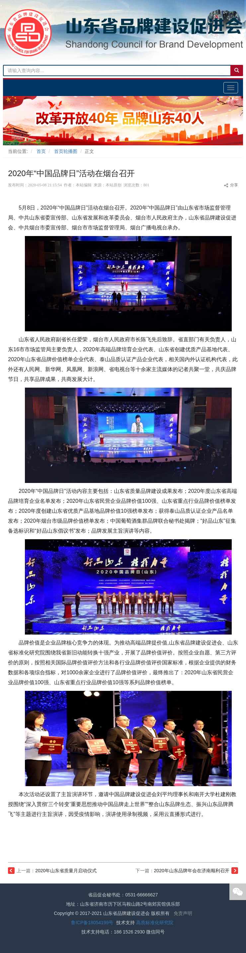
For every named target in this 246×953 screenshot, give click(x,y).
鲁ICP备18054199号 (92, 922)
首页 (41, 151)
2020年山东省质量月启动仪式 (66, 870)
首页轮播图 (65, 151)
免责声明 (183, 913)
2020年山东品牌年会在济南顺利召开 (191, 870)
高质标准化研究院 (154, 922)
